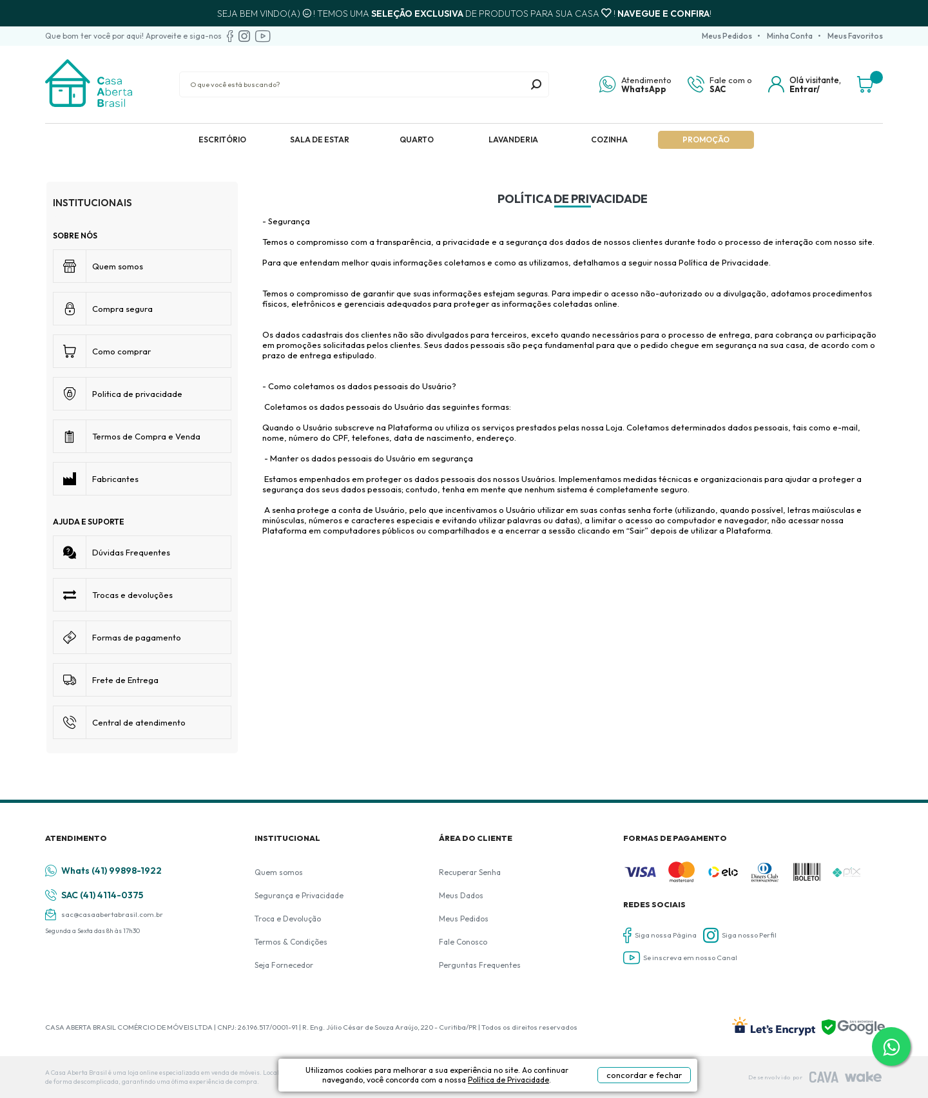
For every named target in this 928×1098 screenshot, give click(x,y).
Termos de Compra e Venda (146, 436)
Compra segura (122, 308)
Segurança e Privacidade (299, 895)
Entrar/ (804, 89)
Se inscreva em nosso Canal (680, 958)
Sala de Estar (319, 139)
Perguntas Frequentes (480, 965)
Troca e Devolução (288, 918)
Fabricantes (115, 479)
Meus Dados (461, 895)
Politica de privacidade (137, 394)
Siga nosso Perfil (740, 935)
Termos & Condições (291, 942)
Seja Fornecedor (284, 965)
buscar (536, 84)
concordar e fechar (644, 1075)
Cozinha (609, 139)
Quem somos (117, 266)
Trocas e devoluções (132, 595)
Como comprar (121, 351)
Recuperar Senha (470, 872)
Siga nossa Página (660, 935)
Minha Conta (790, 36)
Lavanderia (513, 139)
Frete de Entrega (125, 680)
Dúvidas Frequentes (131, 552)
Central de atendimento (139, 722)
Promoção (706, 139)
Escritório (222, 139)
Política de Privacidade (508, 1079)
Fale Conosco (463, 942)
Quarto (417, 139)
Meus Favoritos (855, 36)
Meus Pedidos (727, 36)
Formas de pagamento (136, 637)
